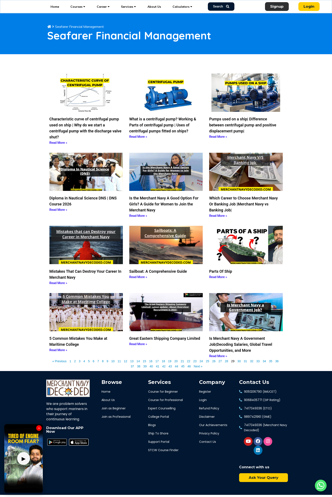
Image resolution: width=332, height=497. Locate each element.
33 (258, 367)
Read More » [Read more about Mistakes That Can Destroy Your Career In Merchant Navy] (58, 289)
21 (182, 367)
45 (183, 372)
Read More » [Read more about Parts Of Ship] (218, 283)
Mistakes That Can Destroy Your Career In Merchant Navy (85, 280)
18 (163, 367)
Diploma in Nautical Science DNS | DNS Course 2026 (83, 207)
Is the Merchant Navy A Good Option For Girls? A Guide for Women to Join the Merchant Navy (163, 210)
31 (245, 367)
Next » (198, 372)
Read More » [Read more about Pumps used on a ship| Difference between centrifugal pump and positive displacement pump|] (218, 143)
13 (132, 367)
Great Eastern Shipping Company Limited (164, 344)
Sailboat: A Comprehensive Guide (158, 277)
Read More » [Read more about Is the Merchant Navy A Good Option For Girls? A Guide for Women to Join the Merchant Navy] (138, 222)
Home (55, 10)
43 (170, 372)
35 (270, 367)
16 (151, 367)
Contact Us (254, 388)
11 (119, 367)
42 (164, 372)
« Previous (59, 367)
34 (264, 367)
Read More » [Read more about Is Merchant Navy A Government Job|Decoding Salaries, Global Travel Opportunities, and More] (218, 362)
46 (189, 372)
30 (239, 367)
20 (176, 367)
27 (220, 367)
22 (188, 367)
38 (138, 372)
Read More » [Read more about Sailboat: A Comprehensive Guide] (138, 283)
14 (138, 367)
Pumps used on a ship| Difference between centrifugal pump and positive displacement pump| (242, 131)
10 (113, 367)
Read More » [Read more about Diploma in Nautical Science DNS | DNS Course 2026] (58, 216)
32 (251, 367)
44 (176, 372)
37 (132, 372)
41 (157, 372)
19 (169, 367)
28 (226, 367)
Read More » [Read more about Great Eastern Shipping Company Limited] (138, 350)
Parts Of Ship (220, 277)
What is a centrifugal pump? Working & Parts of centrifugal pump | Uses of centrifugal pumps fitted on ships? (162, 131)
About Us (154, 10)
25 (207, 367)
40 (151, 372)
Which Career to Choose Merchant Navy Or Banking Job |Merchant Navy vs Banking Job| (243, 210)
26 (214, 367)
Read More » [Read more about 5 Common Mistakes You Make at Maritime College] (58, 356)
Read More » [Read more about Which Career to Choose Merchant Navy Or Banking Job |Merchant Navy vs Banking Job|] (218, 222)
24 (201, 367)
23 (195, 367)
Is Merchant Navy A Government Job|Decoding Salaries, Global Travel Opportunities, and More (240, 350)
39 (145, 372)
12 (125, 367)
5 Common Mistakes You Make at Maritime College (78, 347)
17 (157, 367)
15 (144, 367)
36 (277, 367)
